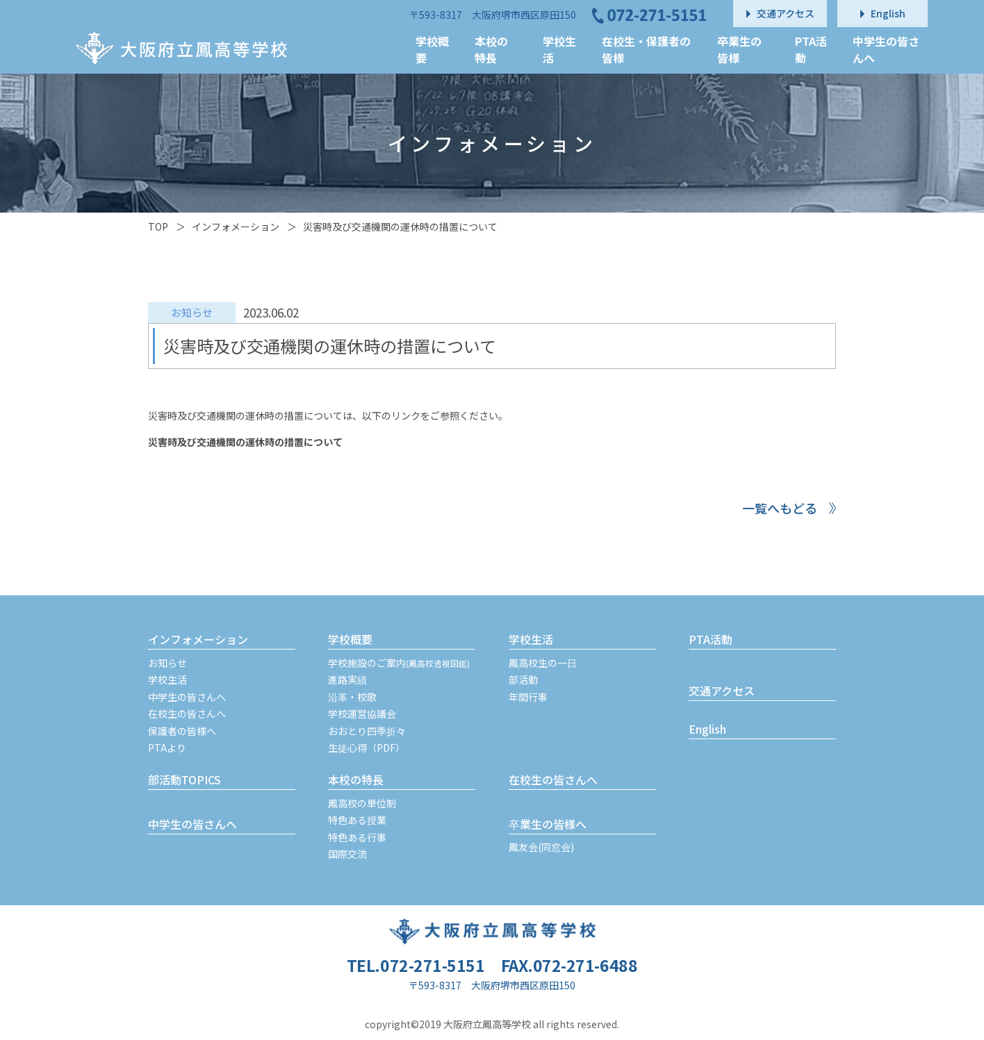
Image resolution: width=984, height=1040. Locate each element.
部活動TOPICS (184, 779)
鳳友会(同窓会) (541, 847)
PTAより (167, 747)
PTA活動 (710, 639)
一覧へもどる (779, 508)
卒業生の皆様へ (548, 824)
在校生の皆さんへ (187, 713)
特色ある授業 (357, 820)
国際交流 (347, 854)
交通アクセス (722, 690)
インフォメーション (235, 226)
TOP (158, 226)
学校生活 (167, 679)
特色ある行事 (357, 837)
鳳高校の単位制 (362, 803)
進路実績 (347, 679)
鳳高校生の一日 (543, 663)
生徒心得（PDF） (366, 747)
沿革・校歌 (352, 697)
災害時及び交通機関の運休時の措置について (245, 442)
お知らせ (167, 663)
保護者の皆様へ (182, 731)
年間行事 (528, 697)
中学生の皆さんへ (187, 697)
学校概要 (350, 639)
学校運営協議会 (362, 713)
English (707, 728)
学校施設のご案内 (399, 663)
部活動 (523, 679)
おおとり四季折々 (367, 731)
